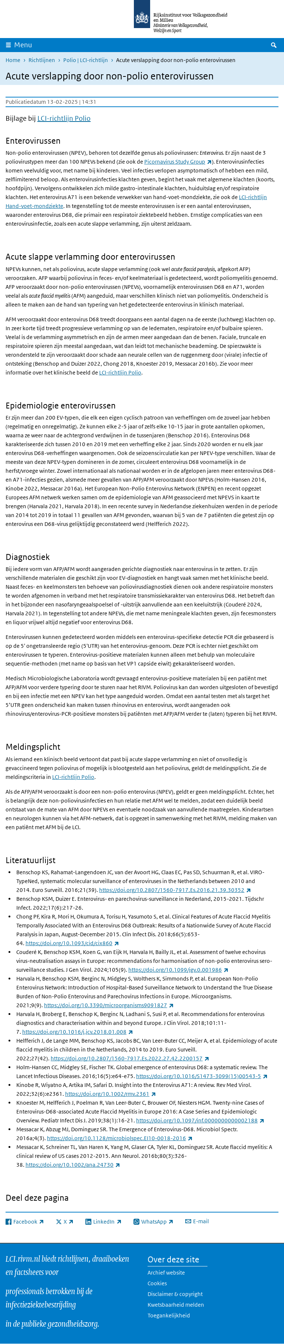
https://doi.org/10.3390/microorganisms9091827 (109, 1005)
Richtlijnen (41, 60)
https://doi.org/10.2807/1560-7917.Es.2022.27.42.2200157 (130, 1058)
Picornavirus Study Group (178, 161)
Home (13, 60)
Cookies (157, 1283)
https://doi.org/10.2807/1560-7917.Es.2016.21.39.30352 (175, 889)
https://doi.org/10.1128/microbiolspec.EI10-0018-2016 (120, 1138)
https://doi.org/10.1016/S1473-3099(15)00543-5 (202, 1076)
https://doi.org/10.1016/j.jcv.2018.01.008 (77, 1031)
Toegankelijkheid (169, 1315)
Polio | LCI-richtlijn (85, 60)
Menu (23, 45)
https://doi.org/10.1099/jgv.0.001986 (178, 969)
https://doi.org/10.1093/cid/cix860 (72, 943)
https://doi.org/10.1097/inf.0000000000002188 (200, 1120)
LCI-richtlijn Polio (64, 118)
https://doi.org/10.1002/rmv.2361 (110, 1093)
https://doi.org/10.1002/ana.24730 (73, 1164)
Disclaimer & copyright (175, 1293)
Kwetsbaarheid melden (176, 1304)
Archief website (166, 1272)
